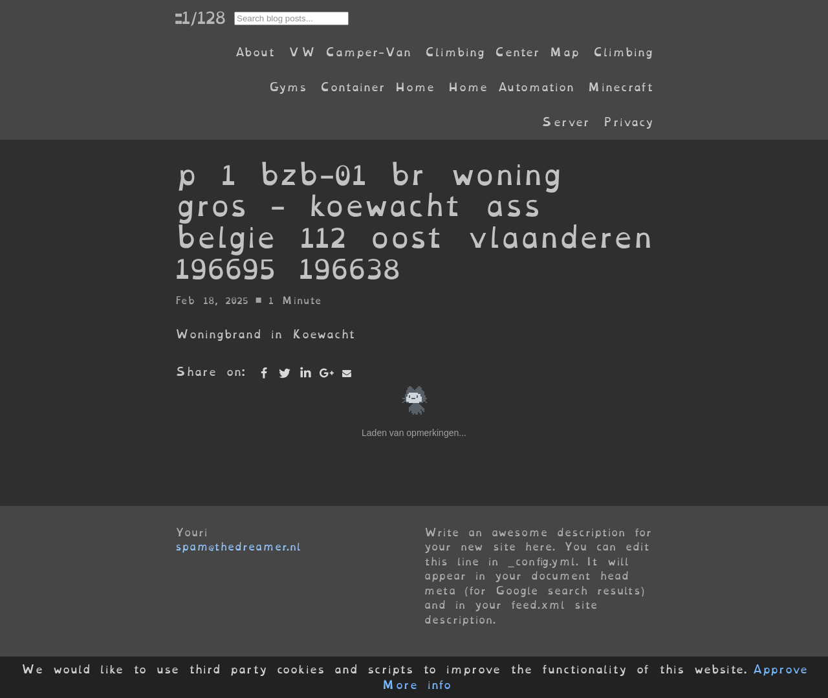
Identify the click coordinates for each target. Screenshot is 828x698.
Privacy (628, 122)
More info (417, 685)
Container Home (377, 87)
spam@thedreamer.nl (238, 547)
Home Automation (511, 87)
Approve (780, 669)
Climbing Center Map (502, 52)
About (254, 52)
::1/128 (200, 17)
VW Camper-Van (349, 52)
